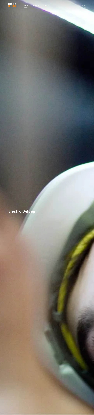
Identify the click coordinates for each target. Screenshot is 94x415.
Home (26, 5)
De (82, 5)
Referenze (35, 5)
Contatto (46, 5)
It (85, 5)
